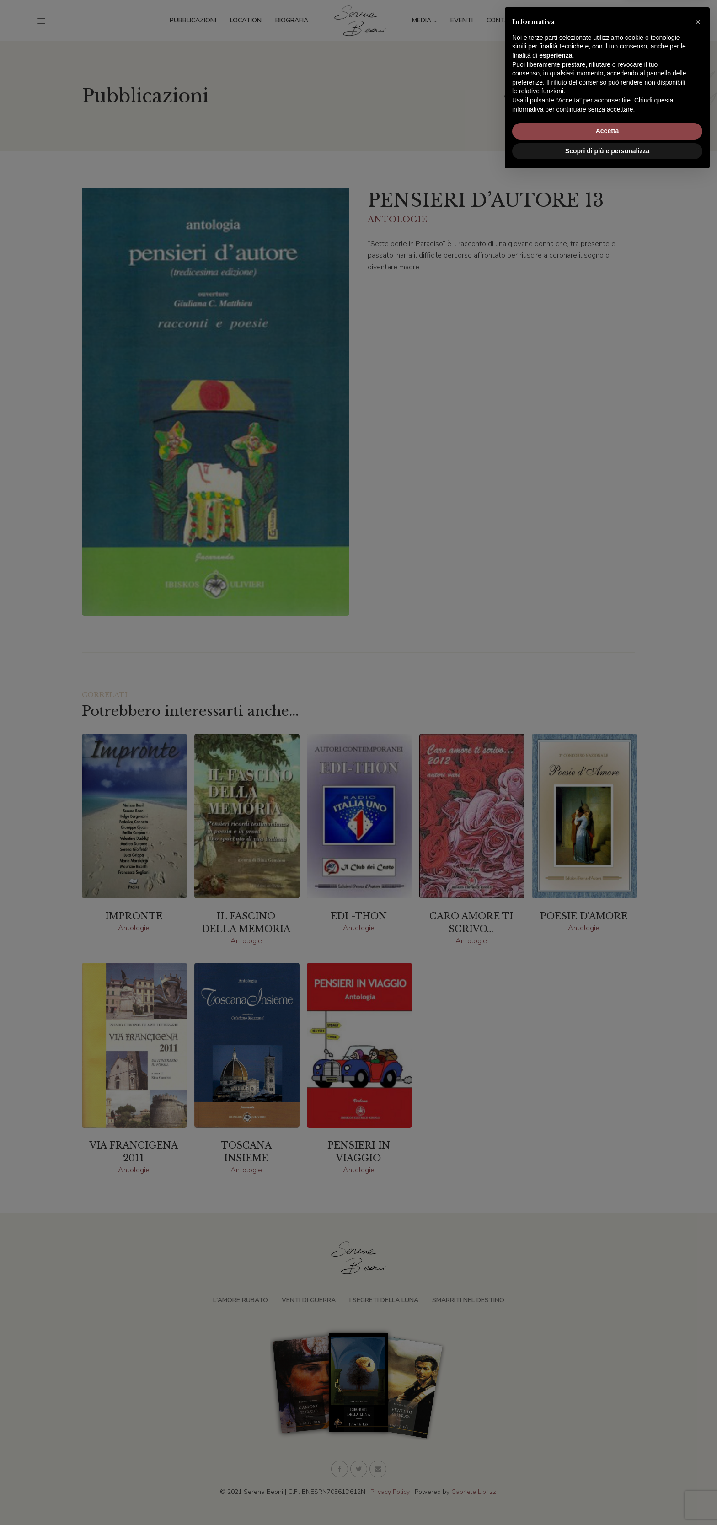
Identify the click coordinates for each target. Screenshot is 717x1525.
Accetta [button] (607, 1480)
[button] (697, 1371)
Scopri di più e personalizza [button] (607, 1500)
